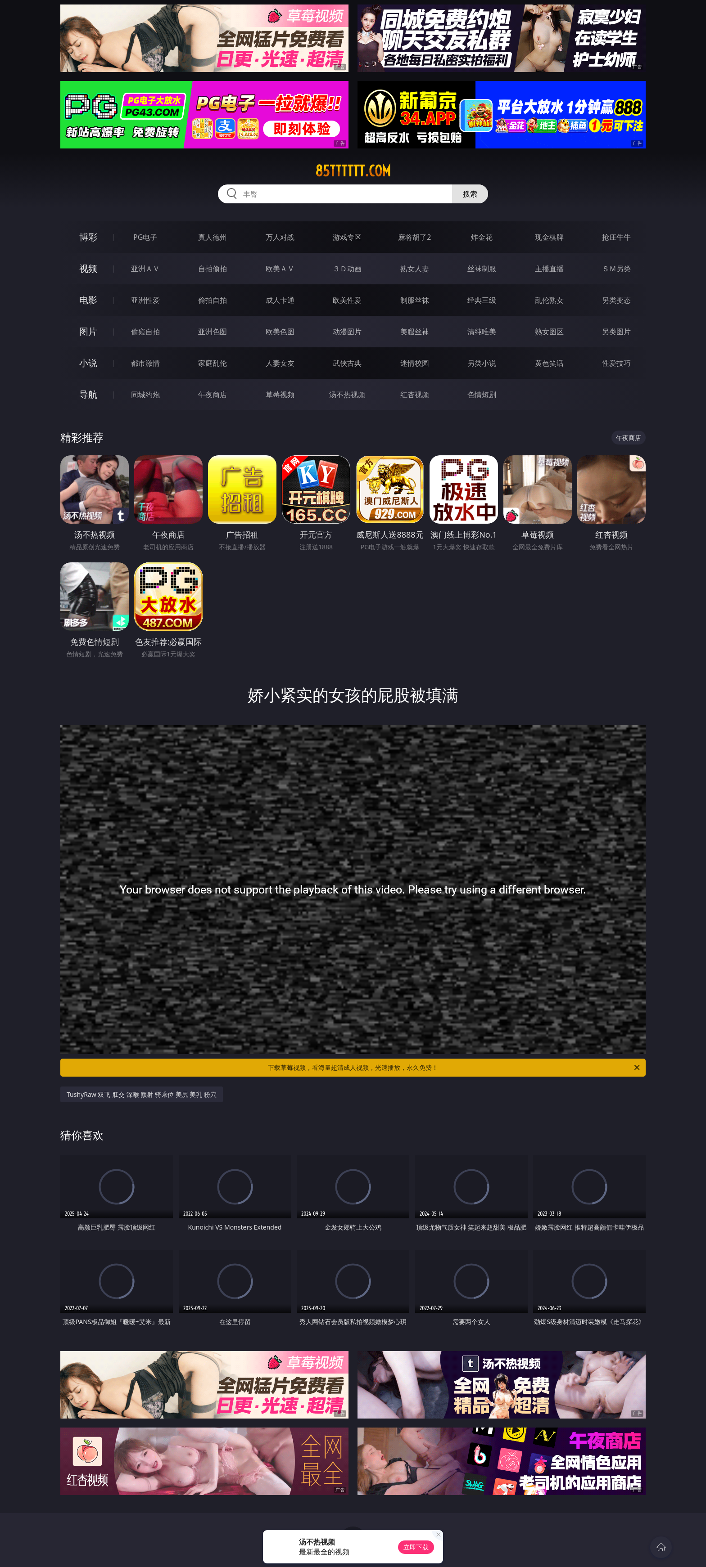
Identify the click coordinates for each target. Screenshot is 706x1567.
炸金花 (482, 237)
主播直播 (549, 269)
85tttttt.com (353, 171)
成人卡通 (280, 300)
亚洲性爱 (145, 300)
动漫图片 (347, 332)
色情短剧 (481, 395)
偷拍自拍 (212, 300)
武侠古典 (347, 363)
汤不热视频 (347, 395)
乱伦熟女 (549, 300)
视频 (88, 268)
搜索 (470, 194)
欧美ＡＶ (280, 269)
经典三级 (481, 300)
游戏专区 (347, 237)
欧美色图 (280, 332)
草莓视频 (280, 395)
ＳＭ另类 (616, 269)
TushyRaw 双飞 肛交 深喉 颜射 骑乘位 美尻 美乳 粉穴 (142, 1094)
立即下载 (416, 1547)
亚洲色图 (212, 332)
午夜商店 (212, 395)
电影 (88, 300)
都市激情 (145, 363)
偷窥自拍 (145, 332)
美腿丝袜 (414, 332)
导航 (88, 394)
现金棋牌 (549, 237)
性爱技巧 (616, 363)
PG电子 (145, 237)
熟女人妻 (414, 269)
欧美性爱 (347, 300)
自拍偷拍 (212, 269)
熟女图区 (549, 332)
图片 (88, 331)
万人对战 (280, 237)
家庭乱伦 (212, 363)
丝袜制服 (481, 269)
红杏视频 (414, 395)
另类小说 (481, 363)
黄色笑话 (549, 363)
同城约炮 (145, 395)
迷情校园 (414, 363)
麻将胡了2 (414, 237)
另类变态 (616, 300)
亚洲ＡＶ (145, 269)
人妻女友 (280, 363)
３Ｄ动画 (347, 269)
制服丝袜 (414, 300)
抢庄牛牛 (616, 237)
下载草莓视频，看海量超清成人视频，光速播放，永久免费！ (454, 1067)
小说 (88, 363)
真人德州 (212, 237)
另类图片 (616, 332)
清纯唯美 (481, 332)
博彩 (88, 237)
